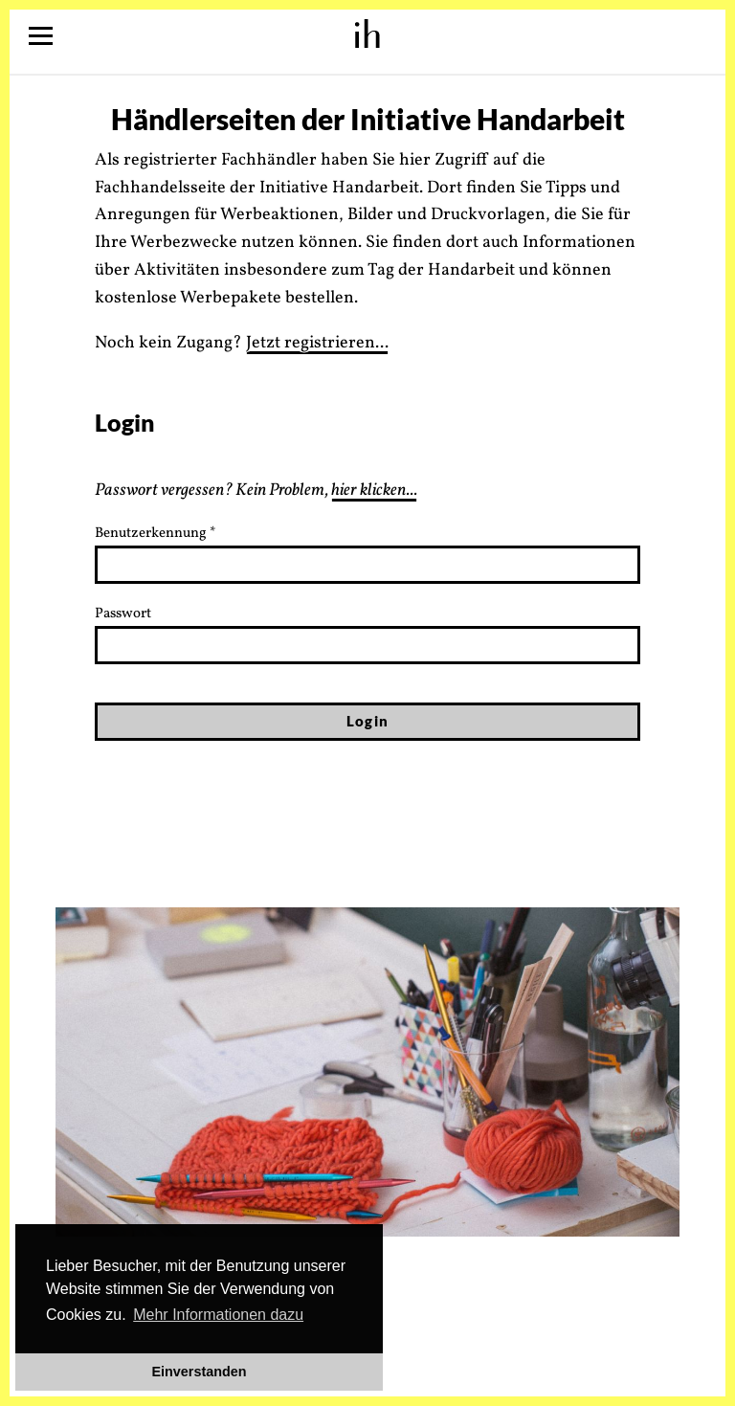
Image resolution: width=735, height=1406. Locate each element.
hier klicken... (374, 490)
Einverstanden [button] (198, 1371)
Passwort (123, 614)
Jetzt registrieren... (317, 343)
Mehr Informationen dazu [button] (218, 1314)
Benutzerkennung (155, 534)
